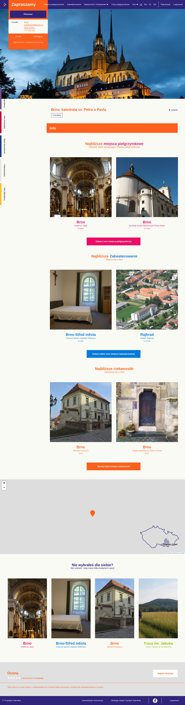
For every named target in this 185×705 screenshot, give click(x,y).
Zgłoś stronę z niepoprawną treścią (28, 42)
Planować (28, 14)
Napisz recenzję (165, 673)
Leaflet (168, 553)
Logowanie (178, 4)
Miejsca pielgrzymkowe (54, 4)
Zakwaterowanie (74, 4)
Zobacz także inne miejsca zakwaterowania (113, 354)
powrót (173, 110)
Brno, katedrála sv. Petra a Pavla (78, 110)
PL (150, 4)
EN (145, 4)
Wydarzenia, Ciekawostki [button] (96, 4)
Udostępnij (37, 36)
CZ (141, 4)
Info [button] (135, 4)
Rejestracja (165, 4)
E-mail (18, 36)
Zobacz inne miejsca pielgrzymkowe (114, 241)
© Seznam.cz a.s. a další (178, 553)
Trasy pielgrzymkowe (120, 4)
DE (154, 4)
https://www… (30, 28)
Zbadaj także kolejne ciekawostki (113, 466)
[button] (92, 513)
